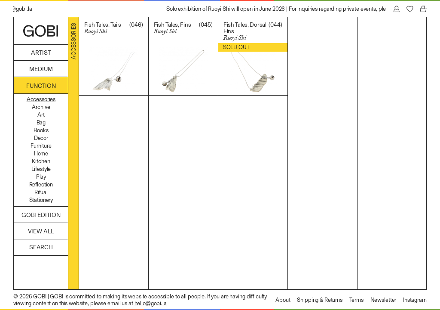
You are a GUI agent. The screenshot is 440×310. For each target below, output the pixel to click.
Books (41, 130)
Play (41, 177)
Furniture (41, 146)
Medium (40, 69)
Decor (41, 138)
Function (41, 86)
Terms (356, 300)
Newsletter (383, 300)
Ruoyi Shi (95, 31)
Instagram (415, 300)
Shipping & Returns (319, 300)
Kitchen (41, 161)
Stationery (41, 200)
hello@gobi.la (150, 303)
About (282, 300)
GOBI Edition (41, 215)
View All (41, 231)
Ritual (41, 192)
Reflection (41, 184)
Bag (41, 122)
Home (41, 153)
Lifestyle (41, 169)
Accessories (41, 99)
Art (41, 115)
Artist (41, 52)
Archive (41, 107)
